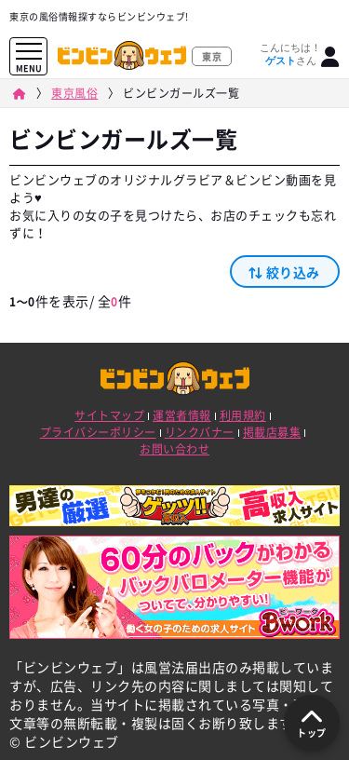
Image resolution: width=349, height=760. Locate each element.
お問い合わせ (174, 449)
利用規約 (243, 415)
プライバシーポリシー (98, 432)
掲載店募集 (272, 432)
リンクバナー (200, 432)
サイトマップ (109, 415)
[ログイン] (330, 57)
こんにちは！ (290, 54)
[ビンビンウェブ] (19, 94)
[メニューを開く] (29, 51)
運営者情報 (182, 415)
